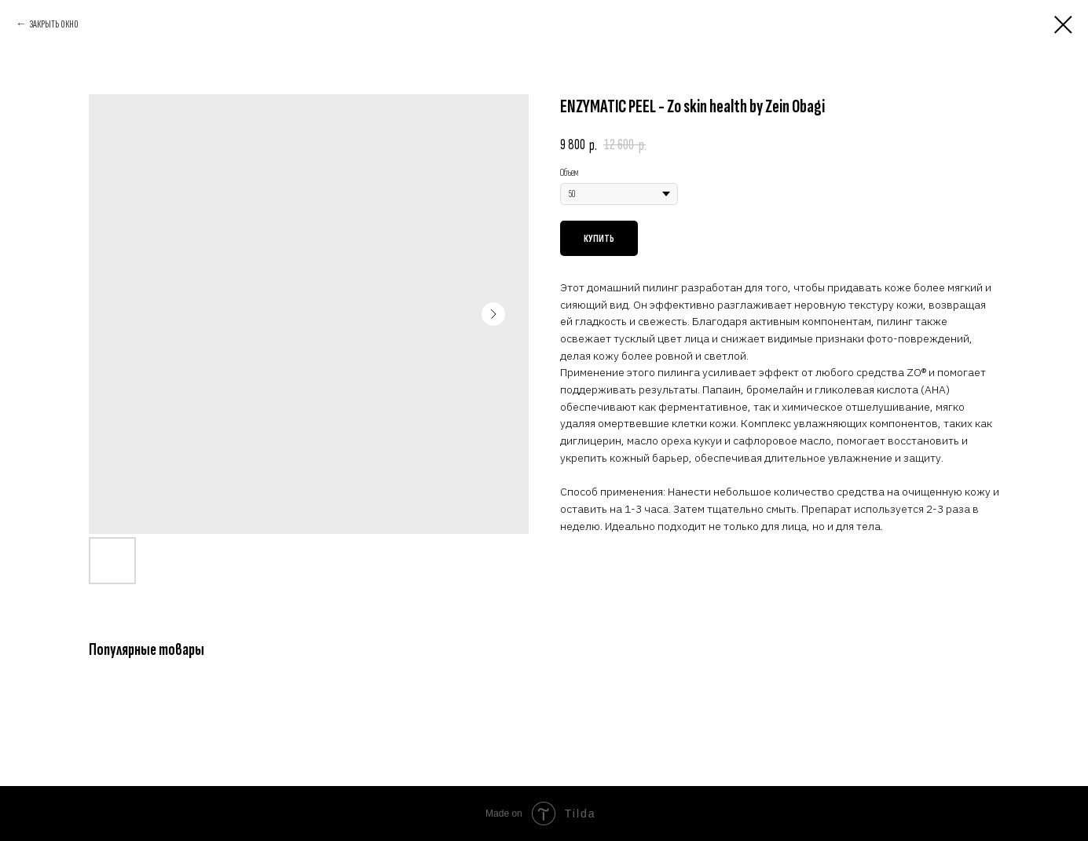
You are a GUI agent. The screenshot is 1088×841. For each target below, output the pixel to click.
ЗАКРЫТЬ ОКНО (54, 24)
